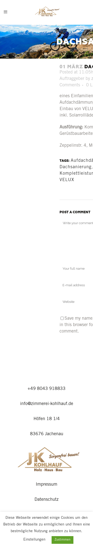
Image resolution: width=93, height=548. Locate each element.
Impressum (46, 484)
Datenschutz (46, 500)
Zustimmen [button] (62, 540)
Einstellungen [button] (34, 540)
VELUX (67, 180)
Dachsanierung (76, 167)
